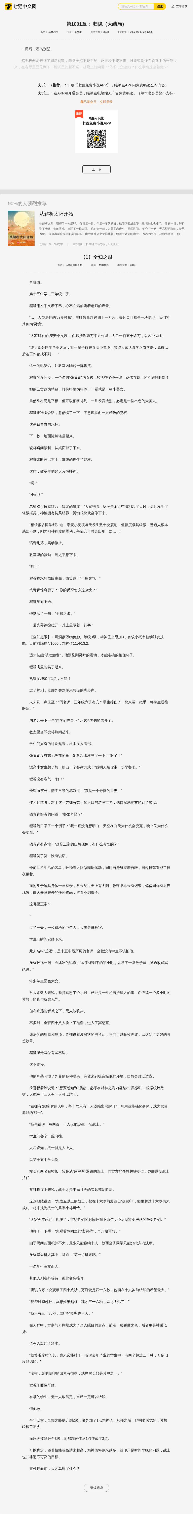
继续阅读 (96, 1487)
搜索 (160, 6)
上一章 (96, 169)
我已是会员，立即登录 (96, 101)
